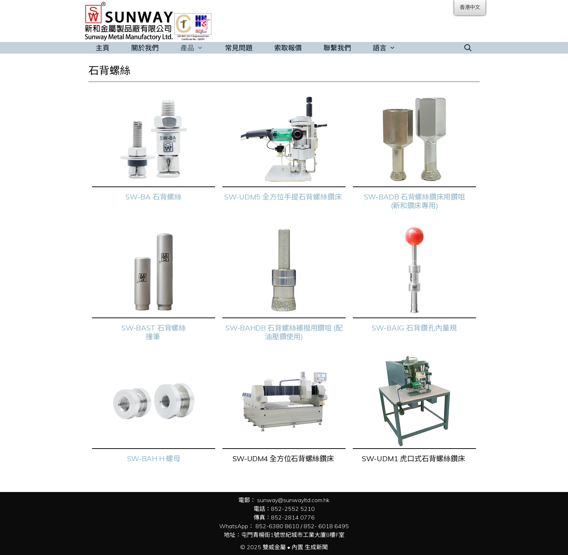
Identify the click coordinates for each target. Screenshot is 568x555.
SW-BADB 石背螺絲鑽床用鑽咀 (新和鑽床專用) (414, 201)
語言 (389, 47)
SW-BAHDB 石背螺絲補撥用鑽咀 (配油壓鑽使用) (284, 332)
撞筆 (154, 336)
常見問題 (238, 47)
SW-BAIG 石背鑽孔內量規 (414, 327)
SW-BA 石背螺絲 (153, 196)
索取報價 (288, 47)
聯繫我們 (337, 47)
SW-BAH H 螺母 (153, 458)
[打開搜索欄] (468, 47)
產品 (197, 47)
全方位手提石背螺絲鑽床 (303, 196)
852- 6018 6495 (326, 526)
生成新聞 (316, 547)
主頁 (102, 47)
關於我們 (145, 47)
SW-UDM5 (242, 196)
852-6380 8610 (277, 526)
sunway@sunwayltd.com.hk (293, 500)
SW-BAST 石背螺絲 (153, 327)
